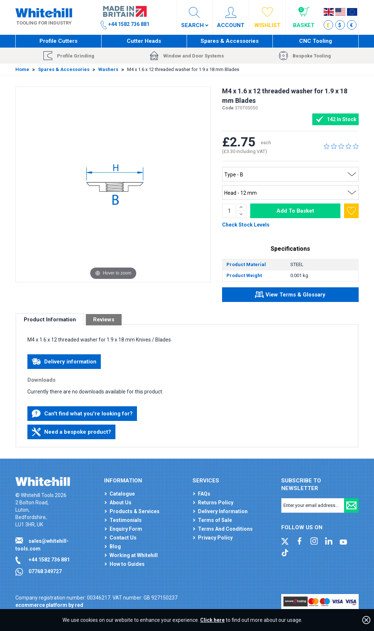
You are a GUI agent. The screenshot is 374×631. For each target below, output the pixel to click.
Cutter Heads (144, 41)
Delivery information (64, 361)
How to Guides (127, 564)
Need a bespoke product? (71, 431)
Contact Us (123, 538)
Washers (108, 69)
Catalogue (122, 494)
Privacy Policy (215, 538)
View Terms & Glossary (290, 295)
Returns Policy (215, 502)
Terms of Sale (215, 520)
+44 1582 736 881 (49, 560)
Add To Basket (295, 211)
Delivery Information (223, 511)
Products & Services (135, 511)
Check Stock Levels (246, 225)
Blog (115, 546)
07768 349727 (45, 571)
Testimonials (126, 520)
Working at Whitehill (134, 555)
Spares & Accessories (230, 41)
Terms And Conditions (225, 529)
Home (22, 69)
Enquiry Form (126, 529)
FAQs (204, 494)
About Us (120, 502)
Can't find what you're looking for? (82, 414)
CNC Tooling (315, 41)
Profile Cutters (58, 41)
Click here (212, 620)
